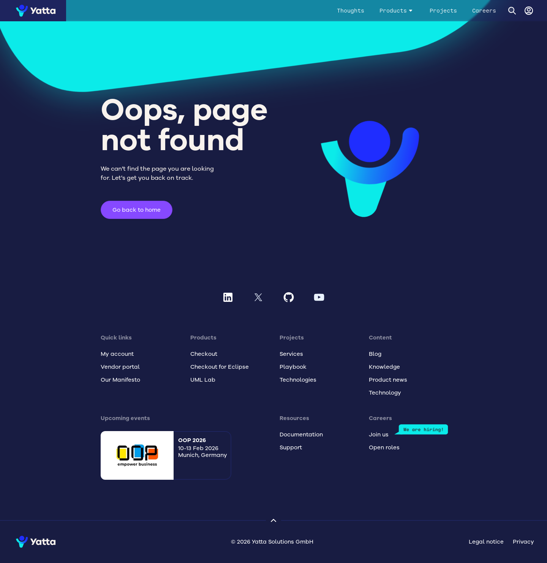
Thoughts (350, 10)
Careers (484, 10)
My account (117, 353)
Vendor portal (120, 366)
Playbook (293, 366)
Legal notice (486, 541)
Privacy (523, 541)
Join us (379, 434)
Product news (388, 379)
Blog (375, 353)
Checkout (203, 353)
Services (291, 353)
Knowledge (384, 366)
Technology (385, 392)
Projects (443, 10)
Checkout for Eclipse (219, 366)
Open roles (384, 447)
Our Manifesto (120, 379)
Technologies (298, 379)
